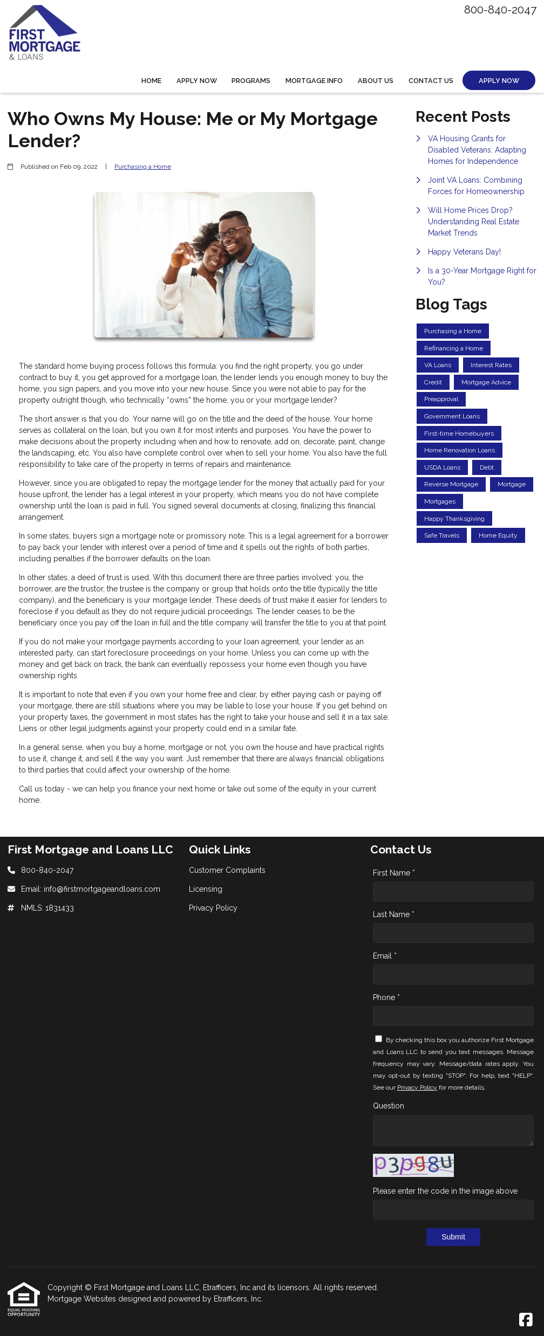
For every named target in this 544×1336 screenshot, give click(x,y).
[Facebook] (526, 1320)
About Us (375, 81)
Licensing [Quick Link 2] (205, 889)
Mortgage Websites (82, 1298)
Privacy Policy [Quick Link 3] (213, 908)
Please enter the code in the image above (445, 1191)
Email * (385, 956)
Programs (251, 81)
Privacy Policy (417, 1087)
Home (151, 81)
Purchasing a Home (142, 166)
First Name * (394, 873)
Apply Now (196, 81)
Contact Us (431, 81)
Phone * (386, 997)
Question (388, 1105)
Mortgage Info (314, 81)
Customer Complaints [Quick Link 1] (227, 870)
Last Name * (393, 914)
